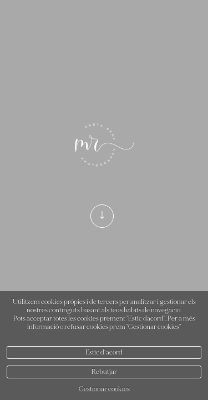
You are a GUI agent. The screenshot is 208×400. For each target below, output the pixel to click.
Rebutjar (104, 372)
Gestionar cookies (104, 389)
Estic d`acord (104, 352)
